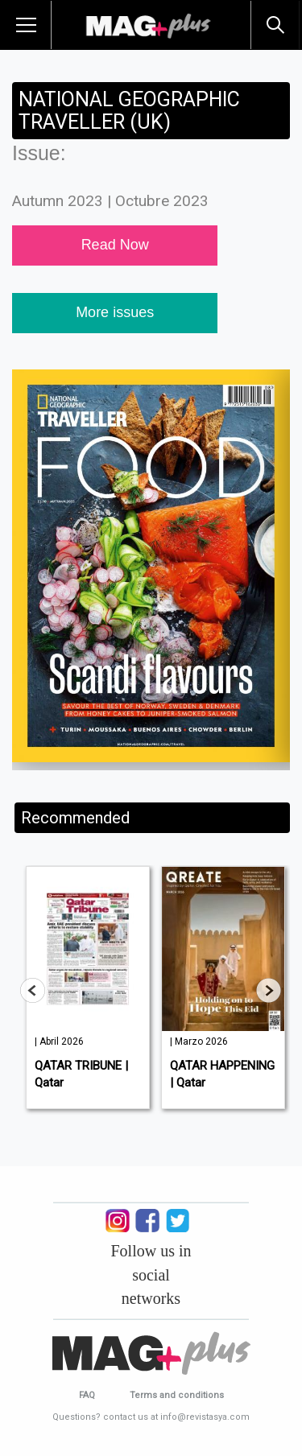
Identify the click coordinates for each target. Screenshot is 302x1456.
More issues (115, 312)
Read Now (115, 244)
